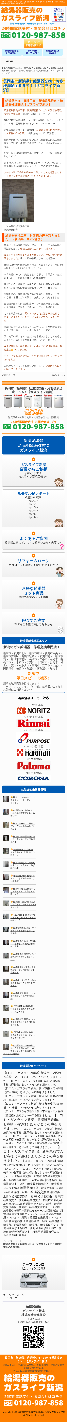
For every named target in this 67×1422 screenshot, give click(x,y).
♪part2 (32, 503)
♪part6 (32, 516)
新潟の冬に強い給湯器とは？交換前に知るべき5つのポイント (23, 904)
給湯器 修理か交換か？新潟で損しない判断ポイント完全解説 (23, 970)
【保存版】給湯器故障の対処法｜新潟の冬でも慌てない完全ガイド (23, 1009)
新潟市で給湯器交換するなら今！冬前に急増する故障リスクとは (23, 891)
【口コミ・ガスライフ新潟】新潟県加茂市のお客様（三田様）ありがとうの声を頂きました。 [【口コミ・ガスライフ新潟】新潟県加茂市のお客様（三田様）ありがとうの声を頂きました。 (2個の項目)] (33, 1132)
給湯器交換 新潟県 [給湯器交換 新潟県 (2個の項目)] (15, 1200)
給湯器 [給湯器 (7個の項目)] (25, 1188)
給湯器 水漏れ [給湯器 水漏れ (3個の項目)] (20, 1192)
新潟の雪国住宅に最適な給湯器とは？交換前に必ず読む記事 (23, 865)
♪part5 (32, 513)
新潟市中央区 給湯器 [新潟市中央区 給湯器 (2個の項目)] (22, 1183)
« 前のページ (8, 375)
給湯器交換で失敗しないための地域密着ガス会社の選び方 (23, 813)
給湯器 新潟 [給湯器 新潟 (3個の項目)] (38, 1187)
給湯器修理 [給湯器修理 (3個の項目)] (18, 1221)
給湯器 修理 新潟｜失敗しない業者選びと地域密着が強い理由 (23, 944)
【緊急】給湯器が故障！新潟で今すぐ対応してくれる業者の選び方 (23, 1035)
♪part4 (32, 510)
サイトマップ (10, 1298)
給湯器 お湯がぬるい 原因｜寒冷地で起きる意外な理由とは (23, 983)
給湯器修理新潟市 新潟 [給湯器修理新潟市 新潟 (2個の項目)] (20, 1228)
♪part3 (32, 507)
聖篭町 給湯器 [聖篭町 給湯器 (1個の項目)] (19, 1235)
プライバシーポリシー (14, 1295)
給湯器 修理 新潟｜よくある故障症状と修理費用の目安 (23, 996)
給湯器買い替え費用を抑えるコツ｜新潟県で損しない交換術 (23, 878)
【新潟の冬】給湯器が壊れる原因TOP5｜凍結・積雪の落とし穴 (23, 917)
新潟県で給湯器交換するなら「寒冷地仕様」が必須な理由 (23, 839)
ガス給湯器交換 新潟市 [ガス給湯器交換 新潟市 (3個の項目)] (27, 1176)
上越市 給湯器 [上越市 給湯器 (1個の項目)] (37, 1180)
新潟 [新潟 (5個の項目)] (48, 1180)
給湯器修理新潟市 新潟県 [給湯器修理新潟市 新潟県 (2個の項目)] (24, 1231)
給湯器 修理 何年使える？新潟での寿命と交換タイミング (23, 957)
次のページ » (58, 375)
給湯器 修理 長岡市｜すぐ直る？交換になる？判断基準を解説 (23, 1022)
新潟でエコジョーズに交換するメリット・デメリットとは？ (23, 800)
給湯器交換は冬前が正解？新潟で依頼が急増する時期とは (23, 852)
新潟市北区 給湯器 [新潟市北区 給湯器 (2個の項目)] (47, 1183)
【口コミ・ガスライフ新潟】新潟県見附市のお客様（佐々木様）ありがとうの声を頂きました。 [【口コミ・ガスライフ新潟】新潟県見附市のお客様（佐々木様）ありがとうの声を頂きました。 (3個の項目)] (33, 1164)
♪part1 (32, 500)
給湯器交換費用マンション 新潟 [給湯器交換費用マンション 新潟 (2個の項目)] (25, 1214)
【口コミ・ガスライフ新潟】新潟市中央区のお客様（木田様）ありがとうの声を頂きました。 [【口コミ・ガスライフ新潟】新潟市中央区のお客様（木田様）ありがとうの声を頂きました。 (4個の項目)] (32, 1076)
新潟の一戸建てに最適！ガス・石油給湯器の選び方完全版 (23, 826)
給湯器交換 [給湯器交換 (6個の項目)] (38, 1192)
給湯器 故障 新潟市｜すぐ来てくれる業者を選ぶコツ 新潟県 (23, 931)
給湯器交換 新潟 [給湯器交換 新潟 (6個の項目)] (24, 1196)
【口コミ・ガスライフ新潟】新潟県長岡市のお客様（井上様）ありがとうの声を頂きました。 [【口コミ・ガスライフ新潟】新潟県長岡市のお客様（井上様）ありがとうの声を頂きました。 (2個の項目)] (33, 1172)
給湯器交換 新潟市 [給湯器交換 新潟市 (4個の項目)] (51, 1196)
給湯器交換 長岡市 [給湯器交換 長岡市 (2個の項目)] (39, 1200)
